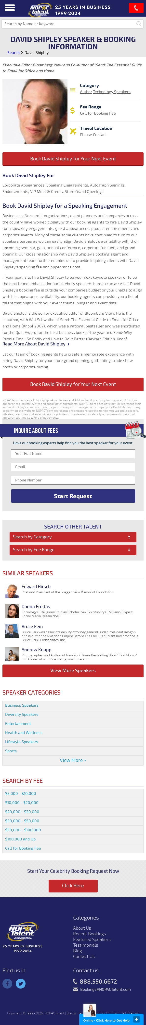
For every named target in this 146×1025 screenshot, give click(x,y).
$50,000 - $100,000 (23, 830)
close (136, 1019)
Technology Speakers (112, 91)
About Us (82, 928)
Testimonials (85, 945)
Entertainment (18, 723)
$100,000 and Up (20, 839)
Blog (77, 951)
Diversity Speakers (21, 714)
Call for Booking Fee (98, 113)
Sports (11, 751)
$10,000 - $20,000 (22, 802)
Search (13, 52)
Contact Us (84, 956)
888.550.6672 (95, 982)
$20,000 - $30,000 (22, 811)
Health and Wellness (23, 732)
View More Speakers (73, 670)
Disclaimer (74, 1013)
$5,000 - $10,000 (20, 793)
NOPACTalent (54, 1013)
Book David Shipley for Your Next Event (73, 159)
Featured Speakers (92, 939)
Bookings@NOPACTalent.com (105, 989)
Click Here (73, 886)
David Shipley (37, 52)
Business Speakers (22, 705)
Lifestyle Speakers (21, 741)
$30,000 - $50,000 (22, 821)
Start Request (73, 496)
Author (86, 91)
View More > (73, 760)
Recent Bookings (89, 934)
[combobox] (73, 537)
